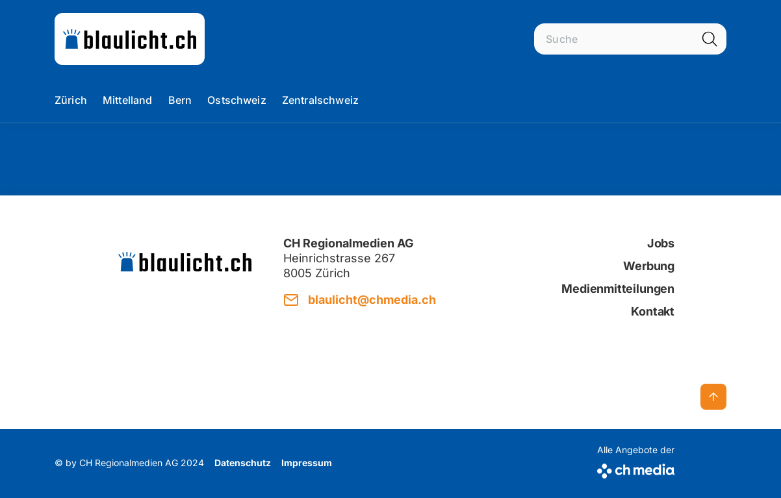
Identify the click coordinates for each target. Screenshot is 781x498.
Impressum (306, 462)
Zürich (71, 99)
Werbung (648, 266)
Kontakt (652, 311)
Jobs (660, 243)
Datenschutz (242, 462)
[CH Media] (635, 468)
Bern (180, 99)
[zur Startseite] (129, 39)
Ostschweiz (236, 99)
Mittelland (128, 99)
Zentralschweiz (320, 99)
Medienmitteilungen (617, 288)
